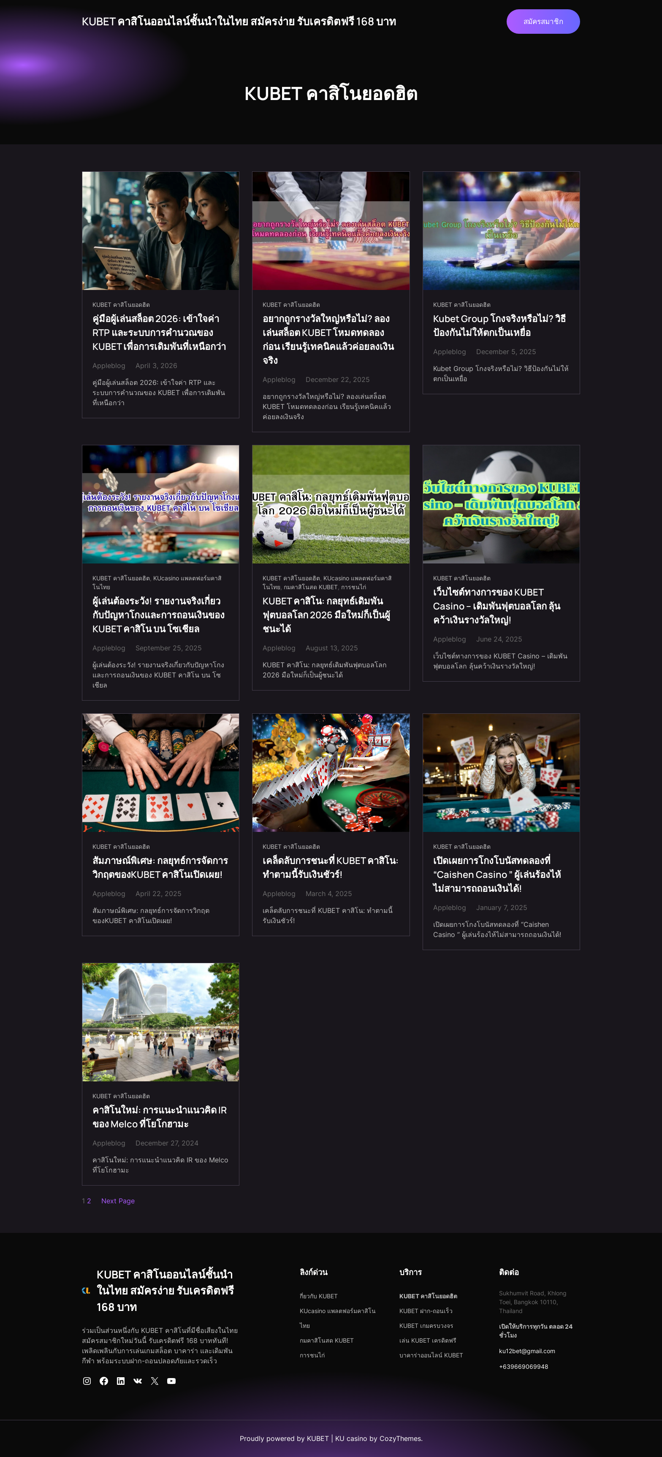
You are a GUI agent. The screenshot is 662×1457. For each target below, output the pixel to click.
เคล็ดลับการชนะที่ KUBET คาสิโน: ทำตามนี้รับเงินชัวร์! (331, 867)
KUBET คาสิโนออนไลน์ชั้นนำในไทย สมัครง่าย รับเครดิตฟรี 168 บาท (239, 21)
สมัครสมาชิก (543, 21)
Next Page (118, 1201)
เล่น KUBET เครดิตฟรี (427, 1340)
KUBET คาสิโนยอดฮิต (121, 304)
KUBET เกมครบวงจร (426, 1325)
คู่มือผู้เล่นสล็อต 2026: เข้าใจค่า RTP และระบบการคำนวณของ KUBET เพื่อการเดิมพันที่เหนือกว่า (159, 332)
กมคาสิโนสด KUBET (311, 586)
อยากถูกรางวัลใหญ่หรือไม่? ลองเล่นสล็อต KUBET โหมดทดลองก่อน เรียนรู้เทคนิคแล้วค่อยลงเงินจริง (328, 339)
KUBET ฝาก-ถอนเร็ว (426, 1310)
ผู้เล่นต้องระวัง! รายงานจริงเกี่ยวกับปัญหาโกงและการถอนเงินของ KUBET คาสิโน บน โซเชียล (158, 615)
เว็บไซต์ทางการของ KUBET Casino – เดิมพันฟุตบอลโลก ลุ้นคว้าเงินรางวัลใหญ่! (496, 606)
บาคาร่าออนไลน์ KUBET (431, 1355)
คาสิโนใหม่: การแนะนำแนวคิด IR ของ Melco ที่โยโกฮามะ (159, 1117)
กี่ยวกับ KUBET (319, 1296)
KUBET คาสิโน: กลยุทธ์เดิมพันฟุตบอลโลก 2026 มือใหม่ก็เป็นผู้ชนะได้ (326, 615)
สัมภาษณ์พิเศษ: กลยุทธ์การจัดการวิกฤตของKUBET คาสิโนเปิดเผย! (160, 867)
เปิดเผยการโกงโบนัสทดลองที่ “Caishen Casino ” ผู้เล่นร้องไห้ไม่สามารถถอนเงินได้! (497, 874)
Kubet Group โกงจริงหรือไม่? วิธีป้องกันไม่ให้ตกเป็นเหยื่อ (499, 325)
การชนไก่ (353, 586)
